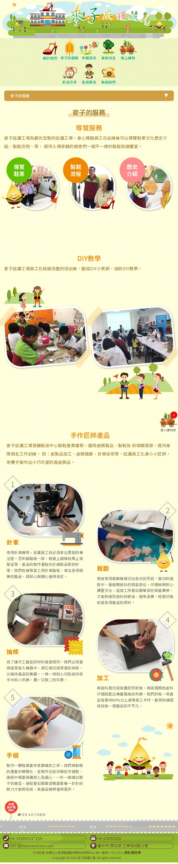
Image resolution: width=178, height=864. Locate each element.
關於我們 (50, 49)
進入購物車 (168, 428)
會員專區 (89, 73)
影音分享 (69, 73)
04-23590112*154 (26, 838)
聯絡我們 (108, 73)
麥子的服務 (69, 49)
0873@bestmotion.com (32, 845)
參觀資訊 (89, 49)
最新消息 (108, 49)
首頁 (24, 815)
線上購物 (128, 49)
